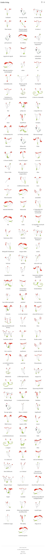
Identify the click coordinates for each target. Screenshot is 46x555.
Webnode (23, 549)
